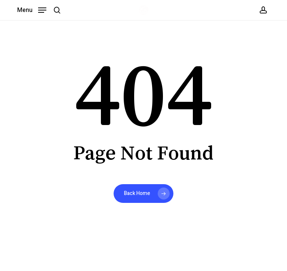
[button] (31, 9)
